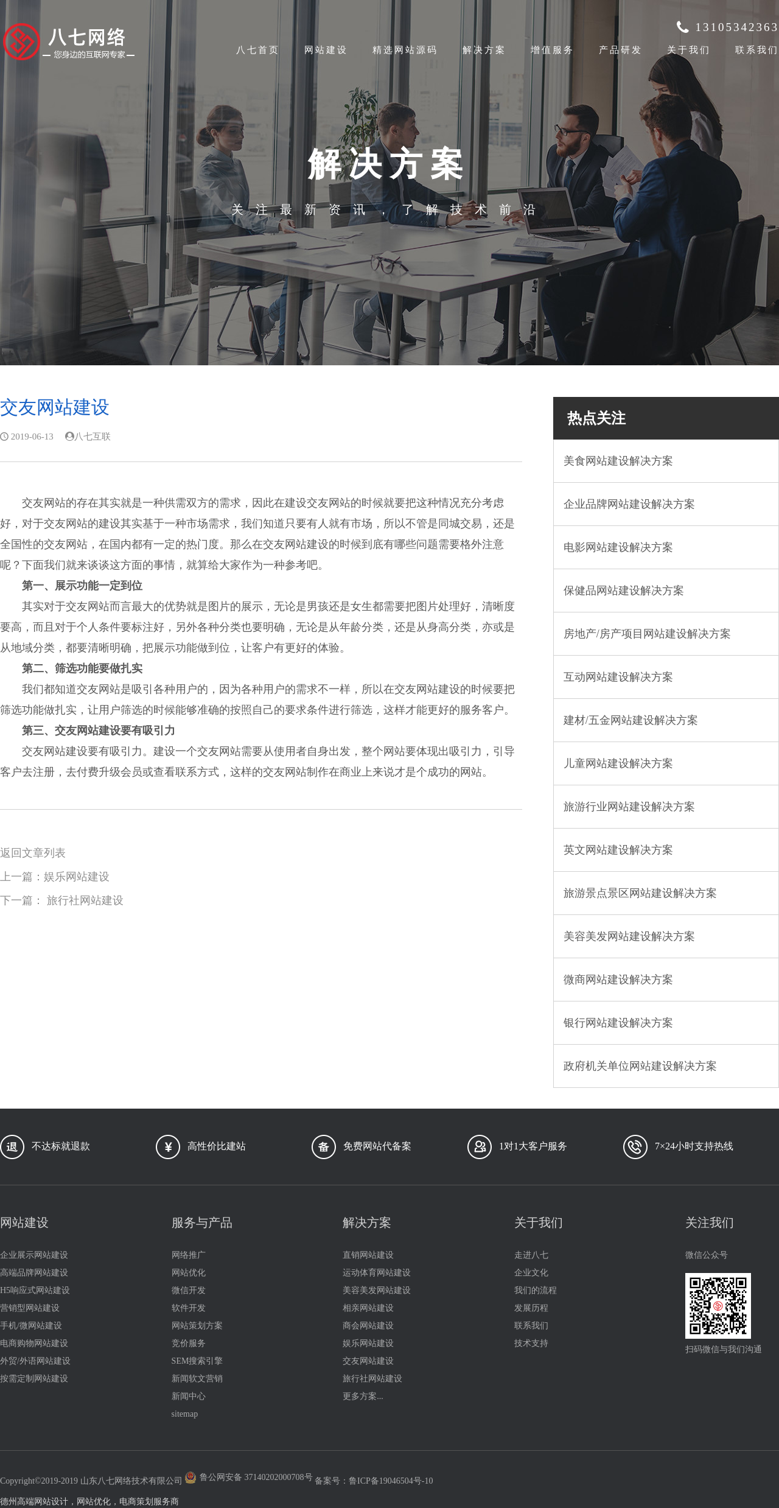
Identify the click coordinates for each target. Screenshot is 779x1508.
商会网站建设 (368, 1325)
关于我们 (689, 50)
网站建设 (326, 50)
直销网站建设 (368, 1255)
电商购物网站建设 (34, 1343)
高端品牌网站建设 (34, 1272)
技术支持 (531, 1343)
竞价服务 (189, 1343)
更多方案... (363, 1396)
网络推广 (189, 1255)
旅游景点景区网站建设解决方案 (640, 893)
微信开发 (189, 1290)
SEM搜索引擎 (197, 1361)
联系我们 (757, 50)
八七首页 (258, 50)
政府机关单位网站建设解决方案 (640, 1066)
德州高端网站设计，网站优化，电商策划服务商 (89, 1501)
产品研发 (621, 50)
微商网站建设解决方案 (618, 979)
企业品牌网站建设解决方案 (629, 504)
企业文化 (531, 1272)
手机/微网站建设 (31, 1325)
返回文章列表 (33, 853)
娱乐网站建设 (77, 877)
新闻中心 (189, 1396)
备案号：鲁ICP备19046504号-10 (374, 1480)
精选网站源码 (405, 50)
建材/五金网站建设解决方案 (631, 720)
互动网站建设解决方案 (618, 677)
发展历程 (531, 1308)
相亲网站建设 (368, 1308)
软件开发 (189, 1308)
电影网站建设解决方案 (618, 547)
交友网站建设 (368, 1361)
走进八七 (531, 1255)
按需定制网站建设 (34, 1378)
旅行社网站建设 (85, 900)
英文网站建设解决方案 (618, 850)
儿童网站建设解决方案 (618, 763)
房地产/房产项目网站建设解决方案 (647, 634)
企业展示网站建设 (34, 1255)
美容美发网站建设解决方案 (629, 936)
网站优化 (189, 1272)
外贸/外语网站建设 (35, 1361)
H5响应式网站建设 (35, 1290)
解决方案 (484, 50)
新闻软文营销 (197, 1378)
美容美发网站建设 (377, 1290)
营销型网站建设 (30, 1308)
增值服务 (553, 50)
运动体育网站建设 (377, 1272)
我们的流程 (535, 1290)
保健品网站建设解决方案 (624, 590)
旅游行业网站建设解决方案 (629, 807)
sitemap (185, 1414)
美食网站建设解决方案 (618, 461)
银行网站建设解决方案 (618, 1023)
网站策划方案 (197, 1325)
